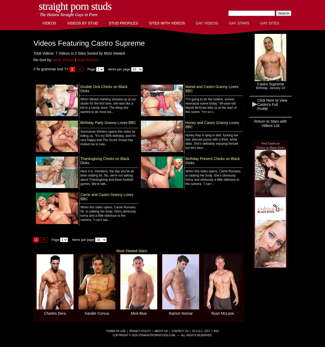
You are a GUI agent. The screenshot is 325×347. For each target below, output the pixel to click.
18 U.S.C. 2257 (201, 331)
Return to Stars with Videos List (270, 123)
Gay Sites (269, 23)
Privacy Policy (140, 331)
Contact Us (179, 331)
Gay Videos (207, 23)
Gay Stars (239, 23)
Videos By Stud (82, 23)
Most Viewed (63, 60)
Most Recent (87, 60)
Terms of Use (116, 331)
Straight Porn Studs (75, 6)
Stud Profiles (123, 23)
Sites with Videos (167, 23)
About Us (161, 331)
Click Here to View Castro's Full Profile (272, 104)
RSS (216, 331)
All (79, 69)
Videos (49, 23)
